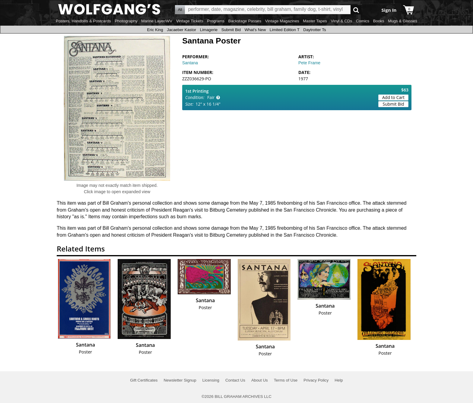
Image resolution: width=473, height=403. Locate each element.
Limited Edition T (285, 29)
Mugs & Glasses (402, 21)
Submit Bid (231, 29)
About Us (259, 380)
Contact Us (235, 380)
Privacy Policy (316, 380)
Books (378, 21)
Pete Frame (309, 62)
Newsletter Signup (179, 380)
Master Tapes (315, 21)
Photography (126, 21)
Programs (215, 21)
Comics (362, 21)
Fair (210, 97)
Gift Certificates (143, 380)
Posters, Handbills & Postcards (83, 21)
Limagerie (209, 29)
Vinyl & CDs (341, 21)
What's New (255, 29)
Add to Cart (393, 97)
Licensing (210, 380)
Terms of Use (286, 380)
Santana (190, 62)
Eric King (155, 29)
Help (339, 380)
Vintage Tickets (189, 21)
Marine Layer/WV (156, 21)
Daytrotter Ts (314, 29)
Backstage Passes (245, 21)
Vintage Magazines (282, 21)
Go (356, 9)
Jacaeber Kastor (181, 29)
